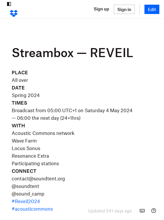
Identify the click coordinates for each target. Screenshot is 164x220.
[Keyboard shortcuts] (142, 210)
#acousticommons (32, 209)
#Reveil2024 (26, 201)
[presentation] (110, 210)
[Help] (153, 210)
